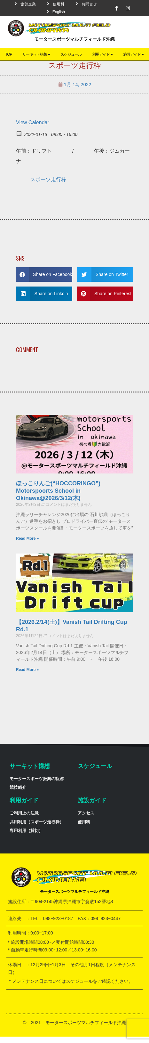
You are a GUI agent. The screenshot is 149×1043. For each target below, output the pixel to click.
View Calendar (32, 122)
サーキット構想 (36, 54)
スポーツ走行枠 (48, 179)
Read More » (27, 538)
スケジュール (71, 54)
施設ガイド (92, 800)
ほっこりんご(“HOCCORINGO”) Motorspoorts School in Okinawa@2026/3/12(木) (61, 491)
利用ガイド (102, 54)
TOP (8, 54)
